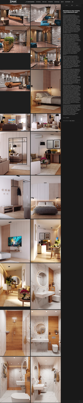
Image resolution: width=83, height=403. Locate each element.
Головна (38, 1)
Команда (56, 1)
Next (77, 5)
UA (72, 1)
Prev (66, 5)
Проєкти (50, 1)
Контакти (67, 1)
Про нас (44, 1)
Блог (62, 1)
